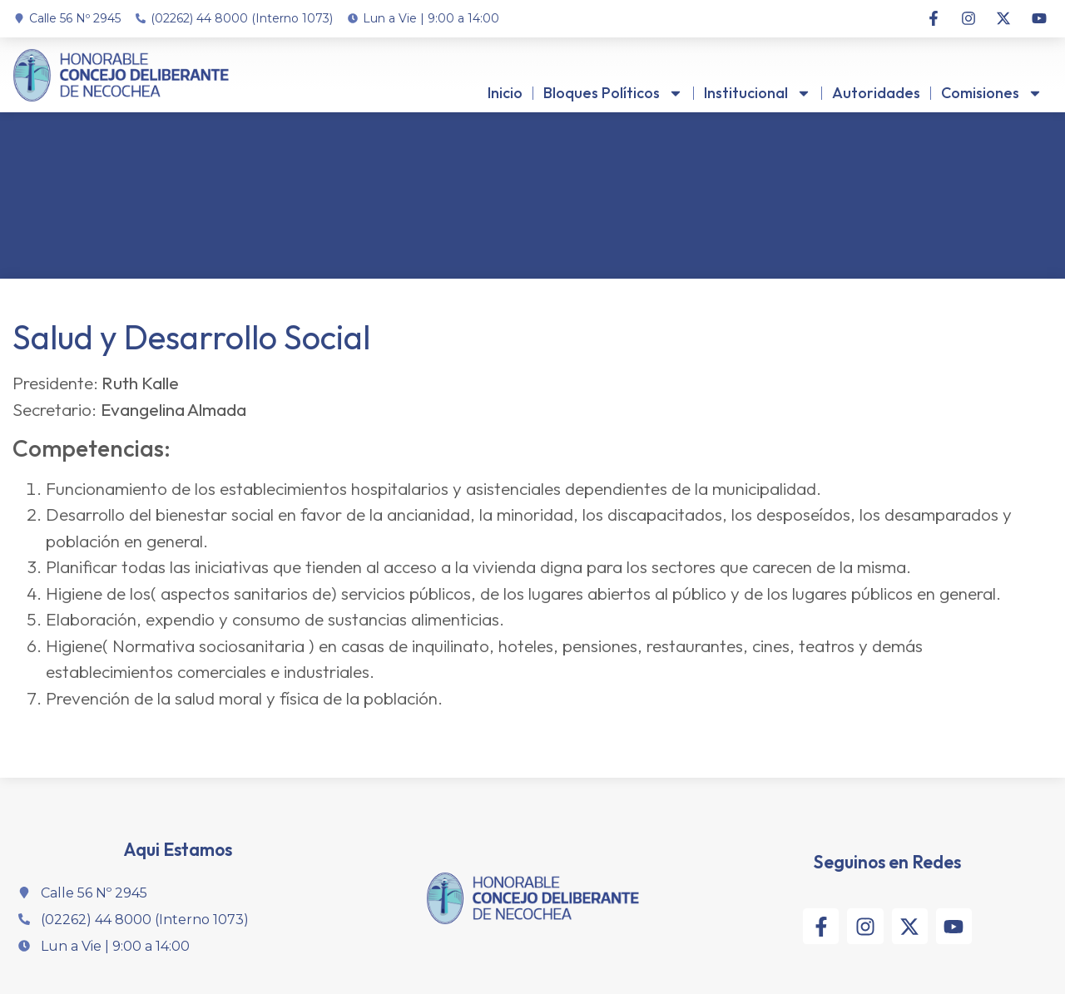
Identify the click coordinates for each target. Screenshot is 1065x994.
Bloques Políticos (613, 93)
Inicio (505, 92)
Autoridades (876, 92)
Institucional (757, 93)
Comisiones (992, 93)
